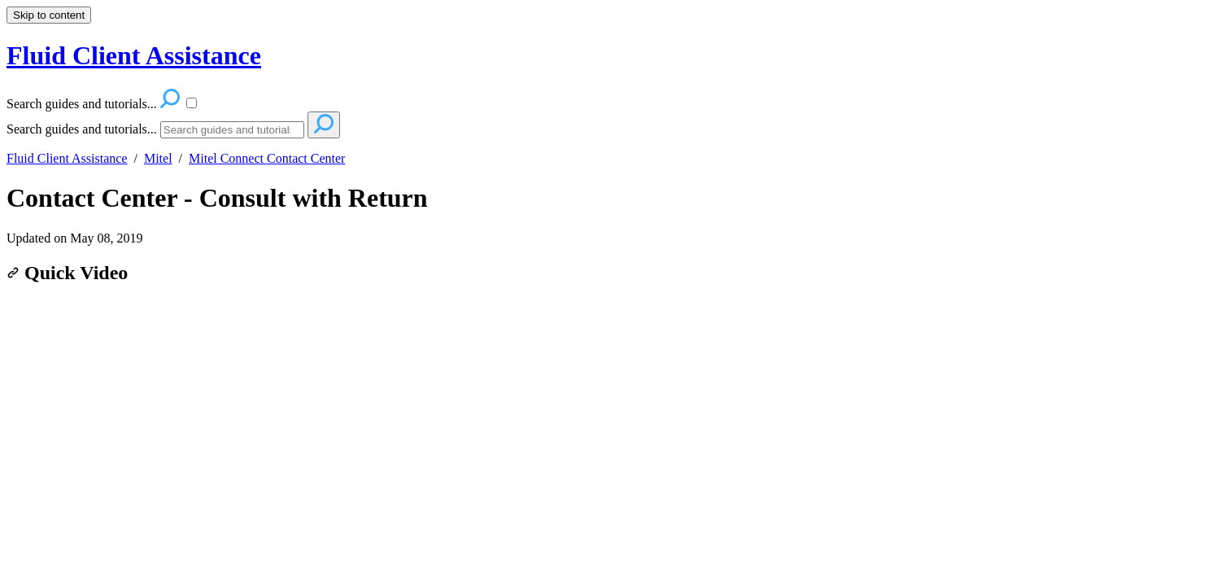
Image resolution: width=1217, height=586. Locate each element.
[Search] (232, 129)
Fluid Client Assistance (67, 158)
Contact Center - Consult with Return (217, 197)
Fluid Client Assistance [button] (134, 55)
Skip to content (49, 15)
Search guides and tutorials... (82, 129)
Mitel (158, 158)
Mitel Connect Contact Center (267, 158)
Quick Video (67, 272)
